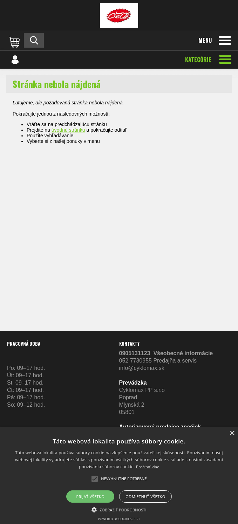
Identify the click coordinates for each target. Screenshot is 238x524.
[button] (119, 509)
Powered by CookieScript (119, 519)
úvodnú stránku (68, 130)
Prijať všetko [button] (90, 496)
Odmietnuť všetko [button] (145, 496)
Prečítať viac (147, 466)
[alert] (119, 475)
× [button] (231, 433)
